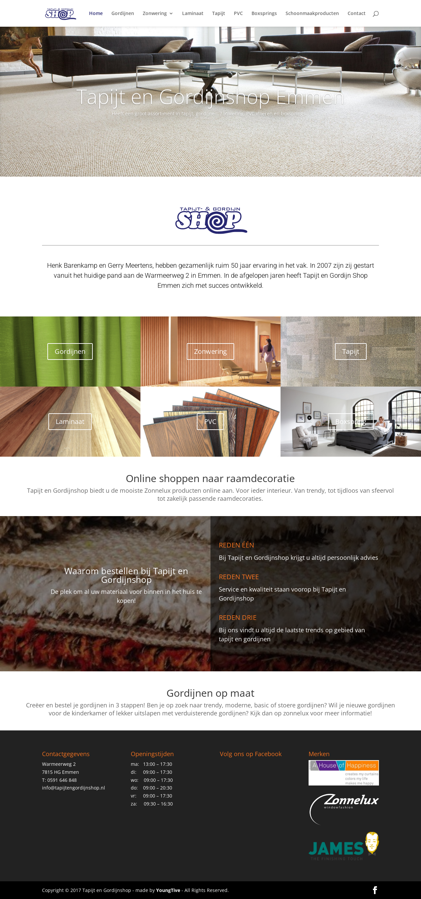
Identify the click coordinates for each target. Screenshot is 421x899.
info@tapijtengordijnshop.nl (73, 787)
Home (96, 13)
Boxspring (350, 421)
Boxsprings (264, 13)
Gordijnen (122, 13)
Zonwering (155, 13)
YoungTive (168, 890)
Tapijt (218, 13)
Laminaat (192, 13)
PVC (238, 13)
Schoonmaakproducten (312, 13)
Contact (357, 13)
